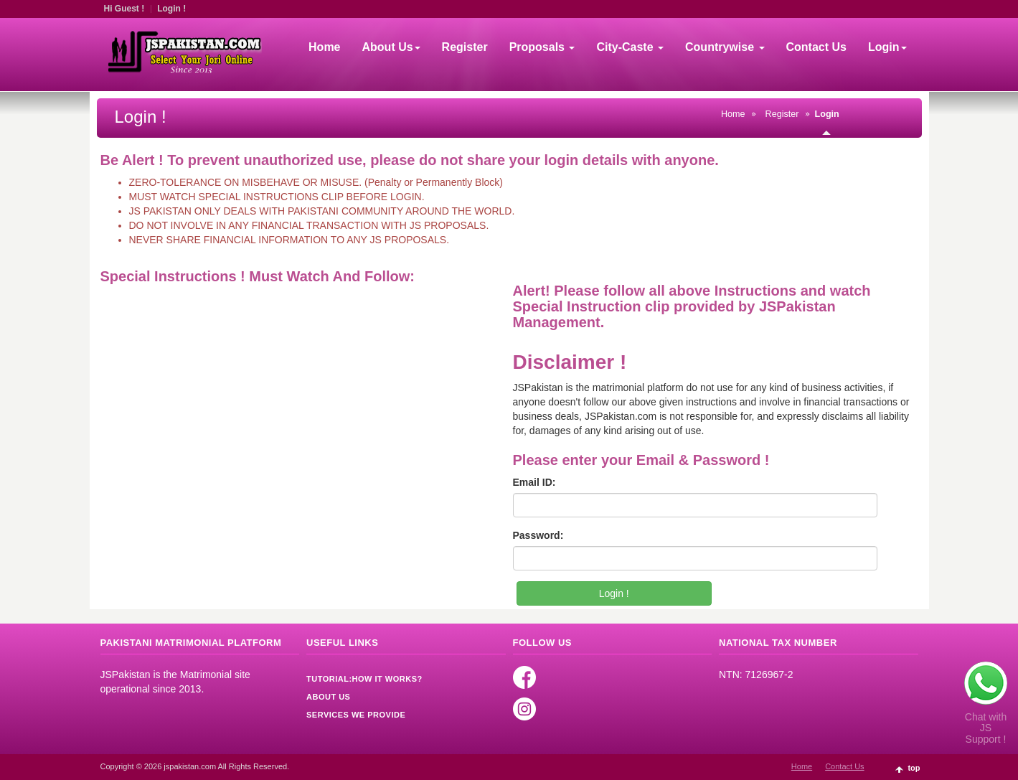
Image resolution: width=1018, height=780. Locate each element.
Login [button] (887, 47)
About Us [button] (391, 47)
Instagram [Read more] (524, 708)
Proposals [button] (542, 47)
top (914, 767)
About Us (328, 696)
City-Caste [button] (630, 47)
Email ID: (534, 482)
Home (324, 47)
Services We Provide (355, 714)
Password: (538, 535)
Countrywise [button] (724, 47)
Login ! (171, 9)
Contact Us (816, 47)
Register (465, 47)
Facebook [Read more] (524, 677)
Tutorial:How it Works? (364, 679)
